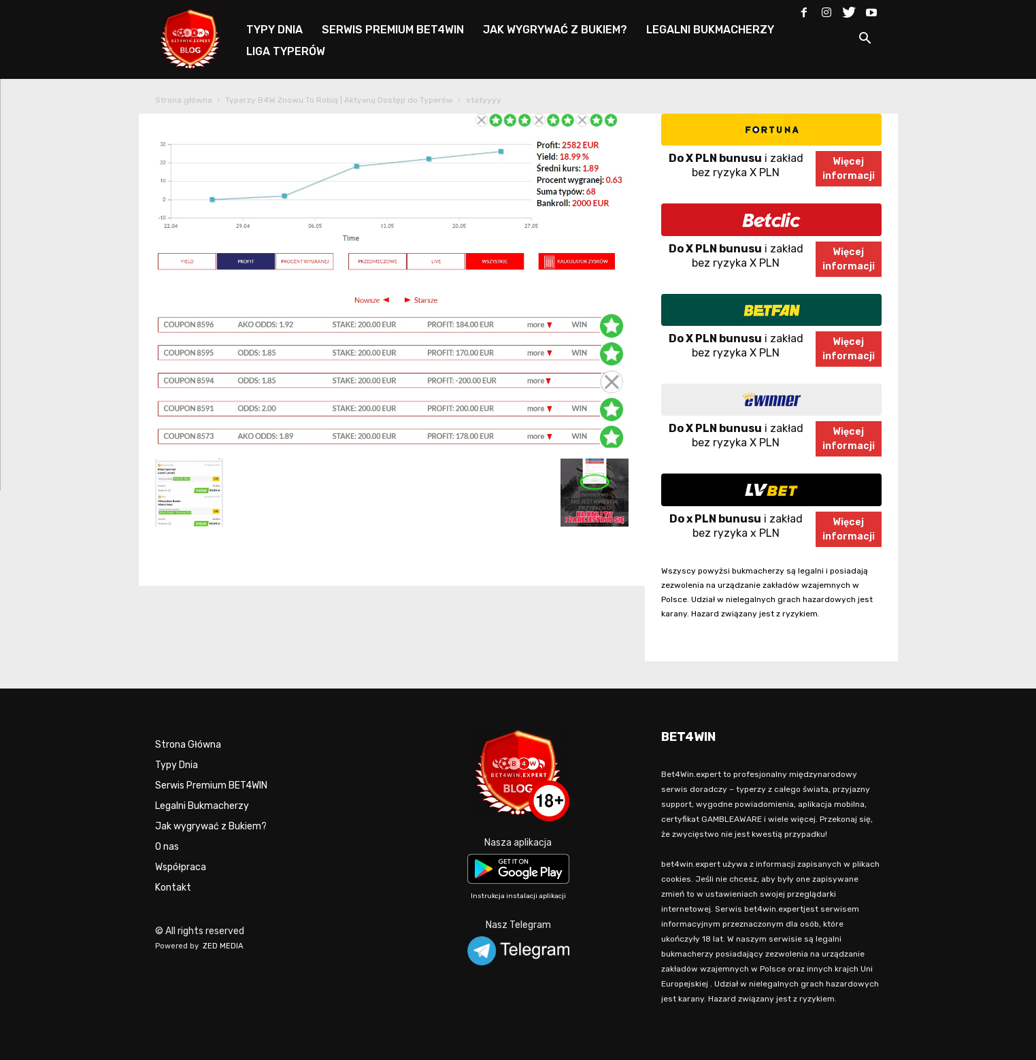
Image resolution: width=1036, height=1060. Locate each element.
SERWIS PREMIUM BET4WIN (393, 29)
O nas (167, 846)
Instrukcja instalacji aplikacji (518, 896)
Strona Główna (188, 744)
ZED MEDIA (223, 946)
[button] (865, 40)
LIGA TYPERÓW (285, 51)
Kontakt (173, 887)
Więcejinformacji (848, 169)
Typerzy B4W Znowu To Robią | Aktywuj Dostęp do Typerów (339, 100)
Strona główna (183, 100)
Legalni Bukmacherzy (202, 806)
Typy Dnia (176, 765)
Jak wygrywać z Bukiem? (211, 826)
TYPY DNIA (274, 29)
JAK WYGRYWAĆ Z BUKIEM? (555, 29)
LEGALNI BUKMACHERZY (710, 29)
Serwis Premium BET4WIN (211, 785)
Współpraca (180, 867)
